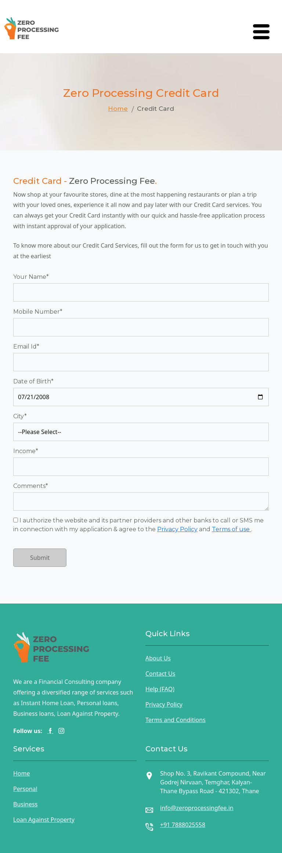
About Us (158, 658)
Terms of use (231, 529)
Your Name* (31, 276)
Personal (25, 789)
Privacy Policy (177, 529)
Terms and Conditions (175, 720)
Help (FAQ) (159, 689)
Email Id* (26, 346)
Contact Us (160, 674)
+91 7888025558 (182, 825)
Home (118, 108)
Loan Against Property (44, 820)
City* (20, 416)
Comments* (30, 485)
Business (25, 804)
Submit (40, 558)
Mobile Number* (37, 311)
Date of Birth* (33, 381)
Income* (25, 451)
